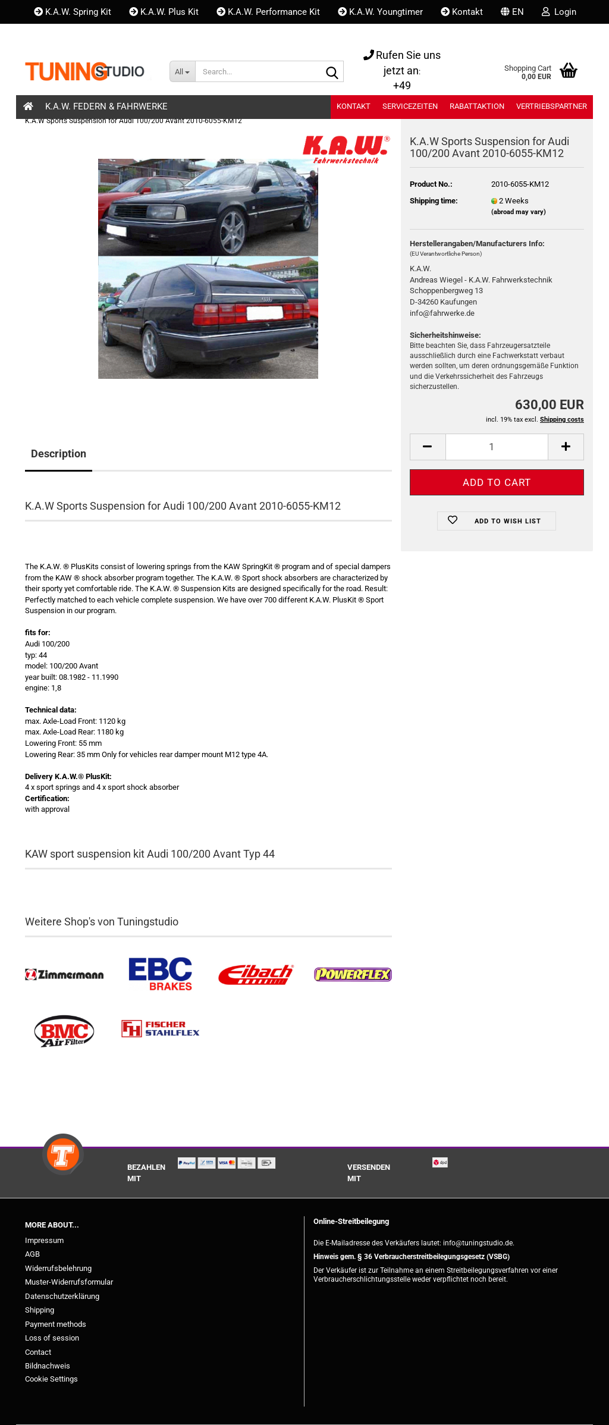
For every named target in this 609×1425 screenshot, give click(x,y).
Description (58, 453)
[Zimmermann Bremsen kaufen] (64, 974)
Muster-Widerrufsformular (69, 1282)
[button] (512, 12)
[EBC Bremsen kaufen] (160, 974)
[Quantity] (496, 447)
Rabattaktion (477, 106)
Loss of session (52, 1337)
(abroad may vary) (518, 212)
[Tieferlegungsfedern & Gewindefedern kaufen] (256, 974)
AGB (32, 1254)
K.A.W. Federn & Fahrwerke (106, 106)
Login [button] (559, 12)
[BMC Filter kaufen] (64, 1032)
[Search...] (182, 71)
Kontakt (462, 12)
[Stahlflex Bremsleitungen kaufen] (160, 1032)
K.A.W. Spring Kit (72, 12)
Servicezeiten (410, 106)
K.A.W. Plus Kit (164, 12)
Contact (38, 1352)
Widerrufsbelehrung (58, 1268)
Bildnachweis (47, 1365)
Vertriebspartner (551, 106)
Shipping (39, 1309)
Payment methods (55, 1324)
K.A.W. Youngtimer (380, 12)
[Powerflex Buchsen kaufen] (352, 974)
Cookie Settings (51, 1378)
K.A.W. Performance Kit (268, 12)
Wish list (58, 35)
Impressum (44, 1240)
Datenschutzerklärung (62, 1296)
